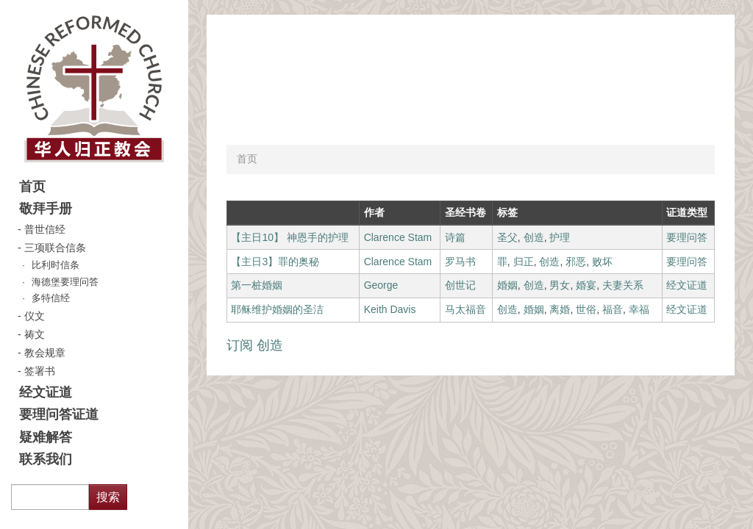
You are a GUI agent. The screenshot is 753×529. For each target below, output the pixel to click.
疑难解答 (45, 437)
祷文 (34, 334)
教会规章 (44, 353)
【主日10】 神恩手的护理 (289, 237)
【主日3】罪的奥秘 (275, 261)
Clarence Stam (398, 237)
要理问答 (686, 237)
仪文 (34, 316)
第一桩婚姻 (256, 285)
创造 (534, 237)
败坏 (602, 261)
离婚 (559, 309)
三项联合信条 (55, 247)
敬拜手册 (45, 208)
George (381, 285)
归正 (523, 261)
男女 (559, 285)
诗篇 (455, 237)
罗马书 (460, 261)
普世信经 (44, 229)
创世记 (460, 285)
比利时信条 (55, 265)
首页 (32, 186)
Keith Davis (390, 309)
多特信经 (51, 298)
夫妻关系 (622, 285)
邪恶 (575, 261)
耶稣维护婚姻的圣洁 (277, 309)
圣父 (507, 237)
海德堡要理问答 (65, 282)
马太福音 (465, 309)
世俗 (586, 309)
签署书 (39, 371)
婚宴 (586, 285)
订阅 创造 (254, 345)
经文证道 (45, 392)
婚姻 (507, 285)
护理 (559, 237)
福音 (612, 309)
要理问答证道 (59, 414)
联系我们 (45, 459)
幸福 (639, 309)
